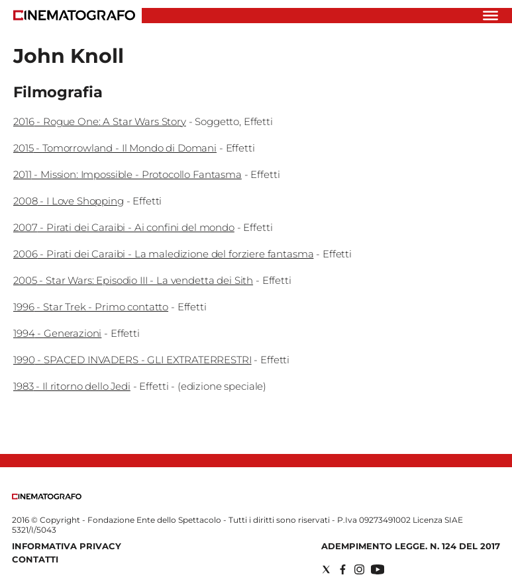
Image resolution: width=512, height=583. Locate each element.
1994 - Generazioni (57, 333)
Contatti (35, 559)
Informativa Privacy (66, 546)
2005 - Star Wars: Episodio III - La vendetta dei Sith (133, 280)
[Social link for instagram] (359, 569)
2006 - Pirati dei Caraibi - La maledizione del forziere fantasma (163, 253)
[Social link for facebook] (343, 569)
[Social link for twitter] (326, 569)
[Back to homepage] (46, 497)
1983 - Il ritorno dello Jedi (71, 386)
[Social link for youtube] (377, 569)
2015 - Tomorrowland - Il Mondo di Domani (115, 148)
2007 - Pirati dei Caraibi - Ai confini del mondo (123, 227)
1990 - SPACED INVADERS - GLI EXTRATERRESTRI (132, 359)
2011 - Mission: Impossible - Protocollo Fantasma (127, 174)
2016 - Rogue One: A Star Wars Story (99, 121)
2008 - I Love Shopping (68, 201)
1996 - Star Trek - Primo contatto (90, 306)
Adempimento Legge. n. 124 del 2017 (410, 546)
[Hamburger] (490, 15)
